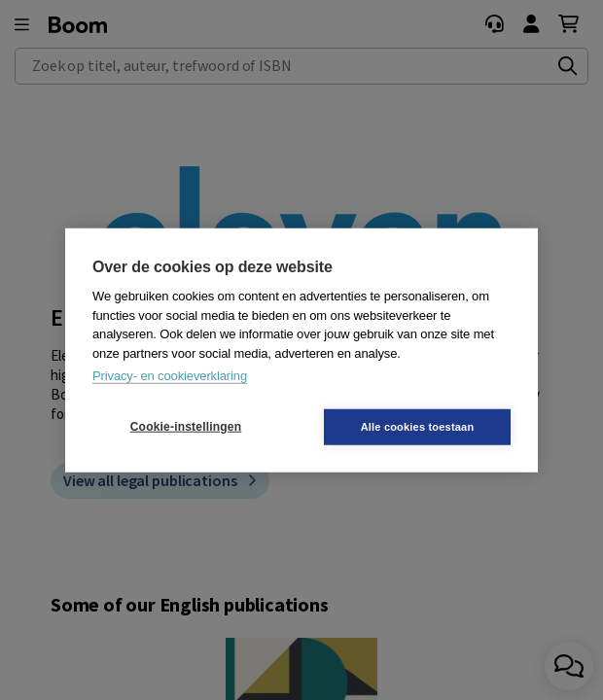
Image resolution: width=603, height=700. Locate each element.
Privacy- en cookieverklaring (169, 375)
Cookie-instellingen (185, 427)
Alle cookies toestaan (418, 426)
